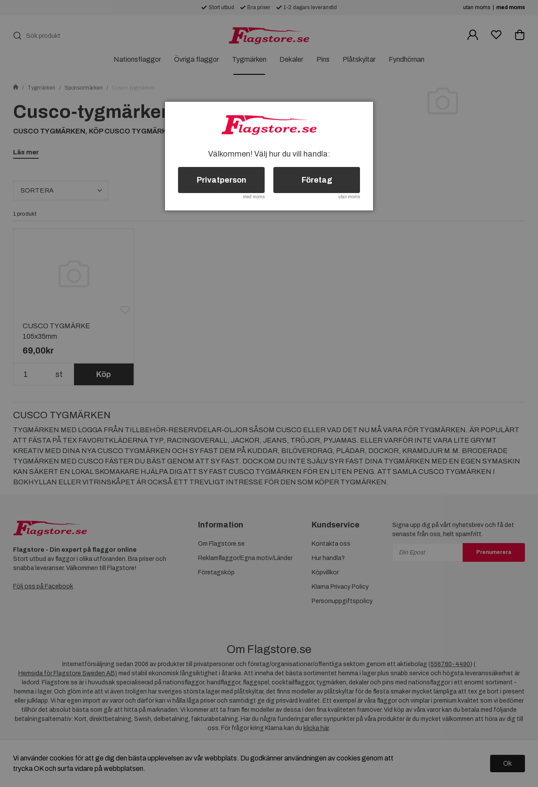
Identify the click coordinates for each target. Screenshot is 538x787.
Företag (317, 180)
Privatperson (221, 180)
